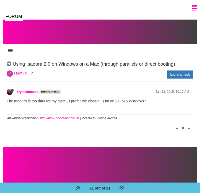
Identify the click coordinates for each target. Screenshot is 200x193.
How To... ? (23, 73)
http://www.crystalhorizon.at (59, 118)
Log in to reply (180, 74)
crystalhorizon (28, 92)
